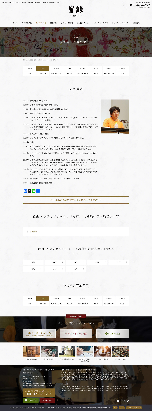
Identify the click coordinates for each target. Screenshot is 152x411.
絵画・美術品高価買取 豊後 (29, 60)
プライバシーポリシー (134, 407)
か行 (54, 262)
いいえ (122, 407)
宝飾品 (96, 73)
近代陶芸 (109, 68)
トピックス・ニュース (120, 23)
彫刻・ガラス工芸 (56, 73)
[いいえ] (149, 408)
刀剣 (29, 73)
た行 (97, 262)
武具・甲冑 (43, 73)
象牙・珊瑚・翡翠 (109, 73)
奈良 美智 (33, 231)
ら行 (76, 269)
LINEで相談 (112, 333)
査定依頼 (47, 400)
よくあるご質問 (67, 23)
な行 (51, 60)
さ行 (76, 262)
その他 (122, 73)
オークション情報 (101, 23)
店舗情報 (136, 23)
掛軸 (69, 68)
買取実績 (53, 23)
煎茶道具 (82, 68)
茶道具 (96, 68)
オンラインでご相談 (76, 333)
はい (115, 407)
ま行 (54, 269)
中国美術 (122, 68)
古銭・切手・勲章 (83, 73)
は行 (33, 269)
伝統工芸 (69, 73)
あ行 (33, 262)
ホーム (15, 23)
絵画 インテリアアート (42, 60)
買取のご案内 (27, 23)
